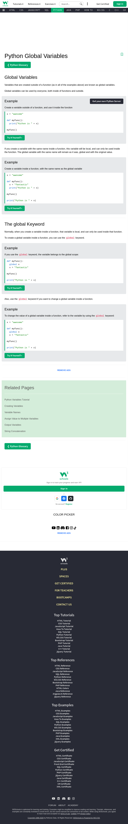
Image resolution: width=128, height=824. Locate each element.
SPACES (64, 576)
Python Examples (62, 724)
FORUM (52, 805)
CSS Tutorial (64, 623)
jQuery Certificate (64, 775)
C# (124, 10)
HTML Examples (62, 710)
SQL (47, 10)
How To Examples (62, 719)
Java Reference (62, 691)
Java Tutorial (64, 646)
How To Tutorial (64, 629)
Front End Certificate (64, 764)
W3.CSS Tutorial (64, 637)
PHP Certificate (64, 772)
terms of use (65, 814)
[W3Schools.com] (64, 562)
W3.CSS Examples (62, 727)
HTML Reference (62, 665)
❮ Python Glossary (17, 65)
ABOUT (62, 805)
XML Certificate (64, 786)
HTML (12, 10)
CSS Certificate (64, 758)
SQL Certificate (64, 766)
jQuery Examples (63, 741)
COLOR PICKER (64, 514)
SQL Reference (63, 674)
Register (69, 504)
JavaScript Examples (63, 716)
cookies (74, 814)
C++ (117, 10)
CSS (21, 10)
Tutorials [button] (18, 4)
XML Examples (62, 738)
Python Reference (62, 676)
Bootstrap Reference (63, 682)
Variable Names (12, 412)
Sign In (63, 488)
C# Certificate (64, 783)
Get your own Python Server (106, 101)
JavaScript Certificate (64, 761)
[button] (81, 4)
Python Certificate (64, 769)
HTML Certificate (64, 755)
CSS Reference (63, 668)
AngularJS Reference (63, 693)
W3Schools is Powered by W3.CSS (86, 818)
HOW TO (88, 10)
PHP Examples (62, 733)
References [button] (34, 4)
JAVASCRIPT (34, 10)
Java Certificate (64, 778)
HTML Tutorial (64, 620)
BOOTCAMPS (64, 597)
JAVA (68, 10)
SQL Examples (62, 721)
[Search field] (71, 3)
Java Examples (63, 736)
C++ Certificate (64, 781)
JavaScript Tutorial (64, 626)
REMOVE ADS (64, 370)
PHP (78, 10)
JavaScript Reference (62, 671)
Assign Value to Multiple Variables (21, 418)
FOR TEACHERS (64, 590)
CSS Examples (62, 713)
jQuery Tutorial (64, 651)
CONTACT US (64, 604)
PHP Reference (63, 685)
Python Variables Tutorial (17, 399)
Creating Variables (14, 406)
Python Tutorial (64, 634)
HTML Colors (62, 688)
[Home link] (5, 3)
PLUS (64, 569)
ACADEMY (73, 805)
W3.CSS (101, 10)
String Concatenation (15, 431)
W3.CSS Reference (62, 679)
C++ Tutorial (64, 648)
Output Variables (13, 425)
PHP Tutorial (64, 643)
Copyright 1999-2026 (35, 818)
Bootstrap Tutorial (64, 640)
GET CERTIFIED (64, 583)
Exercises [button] (50, 4)
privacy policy (85, 814)
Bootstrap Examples (62, 730)
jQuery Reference (62, 696)
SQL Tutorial (64, 631)
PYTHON (57, 10)
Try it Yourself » (14, 137)
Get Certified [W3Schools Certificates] (103, 4)
